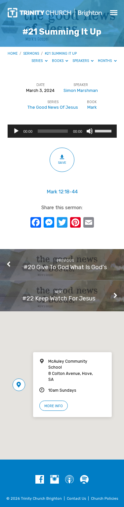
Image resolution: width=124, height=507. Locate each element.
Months (107, 61)
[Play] (16, 131)
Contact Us (76, 498)
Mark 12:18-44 (62, 192)
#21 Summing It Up (61, 53)
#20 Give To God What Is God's (65, 267)
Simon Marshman (80, 90)
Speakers (83, 61)
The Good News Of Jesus (52, 107)
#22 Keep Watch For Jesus (58, 298)
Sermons (31, 53)
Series (39, 61)
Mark (92, 107)
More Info (53, 406)
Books (60, 61)
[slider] (53, 131)
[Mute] (89, 131)
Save (62, 159)
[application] (62, 131)
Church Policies (104, 498)
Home (13, 53)
